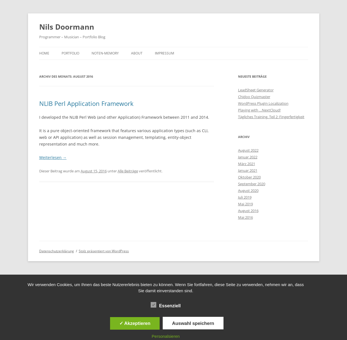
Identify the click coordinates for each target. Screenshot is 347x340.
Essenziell (166, 305)
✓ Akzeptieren (135, 323)
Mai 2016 (245, 217)
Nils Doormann (66, 27)
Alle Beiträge (128, 170)
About (137, 53)
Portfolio (70, 53)
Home (44, 53)
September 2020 (251, 183)
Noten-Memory (105, 53)
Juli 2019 (244, 197)
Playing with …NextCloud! (259, 110)
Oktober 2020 (249, 177)
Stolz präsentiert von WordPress (104, 251)
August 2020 (248, 190)
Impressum (164, 53)
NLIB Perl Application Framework (86, 103)
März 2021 (246, 163)
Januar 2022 (247, 157)
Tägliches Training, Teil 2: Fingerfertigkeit (271, 116)
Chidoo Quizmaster (254, 96)
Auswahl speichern (193, 323)
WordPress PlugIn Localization (263, 103)
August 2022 (248, 150)
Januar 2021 (247, 170)
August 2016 (248, 210)
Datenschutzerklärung (56, 251)
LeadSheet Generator (256, 89)
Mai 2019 (245, 203)
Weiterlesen (53, 157)
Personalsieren (166, 336)
